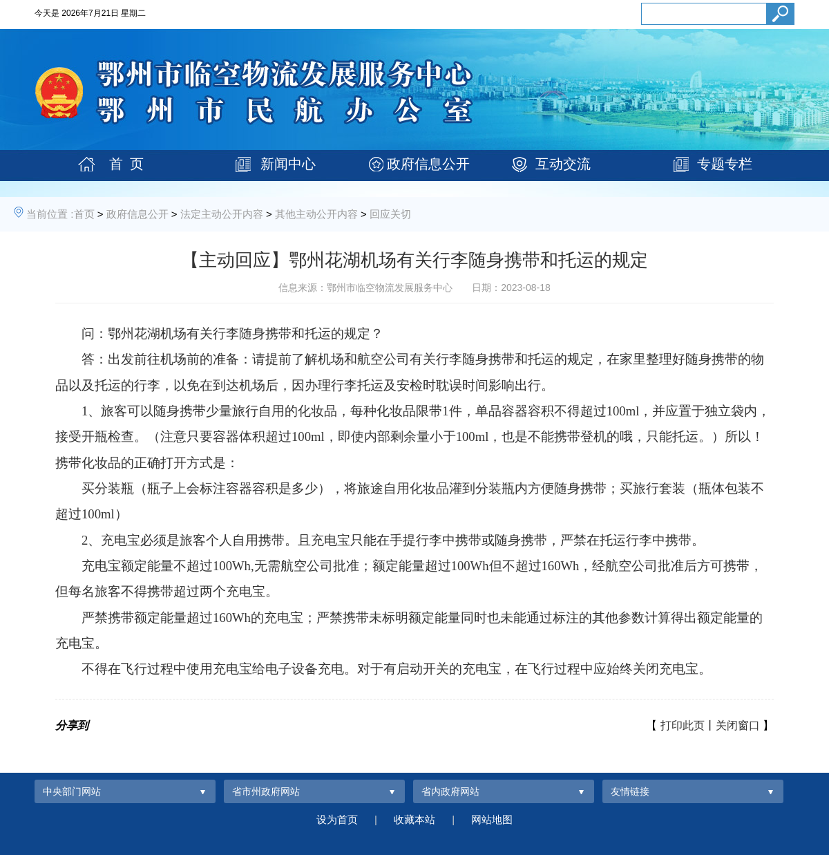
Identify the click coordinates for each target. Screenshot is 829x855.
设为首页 (337, 819)
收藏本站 (414, 819)
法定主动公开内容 (221, 214)
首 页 (126, 163)
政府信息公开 (428, 163)
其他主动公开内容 (316, 214)
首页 (84, 214)
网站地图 (492, 819)
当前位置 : (49, 214)
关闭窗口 (738, 725)
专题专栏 (724, 163)
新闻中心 (288, 163)
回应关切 (390, 214)
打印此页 (682, 725)
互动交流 (563, 163)
